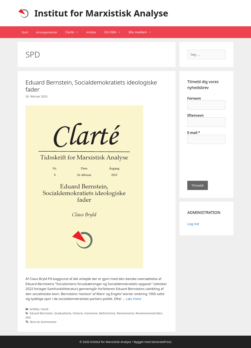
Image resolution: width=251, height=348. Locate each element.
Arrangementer (46, 32)
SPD (28, 317)
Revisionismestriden (149, 313)
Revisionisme (125, 313)
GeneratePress (161, 342)
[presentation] (203, 162)
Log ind (193, 224)
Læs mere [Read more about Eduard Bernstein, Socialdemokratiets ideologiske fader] (133, 298)
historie (78, 313)
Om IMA (114, 32)
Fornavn (194, 98)
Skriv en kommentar (43, 322)
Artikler (91, 32)
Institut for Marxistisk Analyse (101, 13)
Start (25, 32)
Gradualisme (62, 313)
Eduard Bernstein (41, 313)
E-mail (193, 133)
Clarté (73, 32)
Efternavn (195, 115)
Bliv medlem (142, 32)
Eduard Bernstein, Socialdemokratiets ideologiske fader (91, 85)
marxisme (90, 313)
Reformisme (107, 313)
